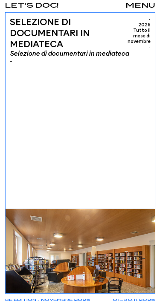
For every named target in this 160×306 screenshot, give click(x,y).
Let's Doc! (32, 6)
